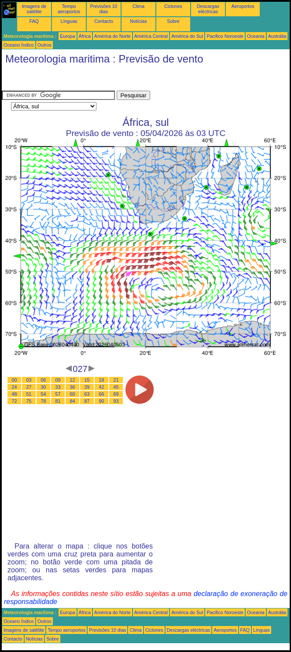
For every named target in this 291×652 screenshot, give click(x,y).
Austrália (277, 36)
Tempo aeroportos (69, 9)
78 (43, 401)
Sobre (173, 21)
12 (72, 380)
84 (72, 401)
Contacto (103, 21)
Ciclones (173, 6)
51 (29, 394)
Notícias (138, 21)
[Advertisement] (72, 80)
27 (29, 387)
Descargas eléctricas (208, 9)
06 (43, 380)
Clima (138, 6)
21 (116, 380)
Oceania (256, 36)
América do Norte (112, 36)
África (85, 36)
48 (14, 394)
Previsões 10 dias (104, 9)
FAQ (34, 21)
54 (43, 394)
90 (101, 401)
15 (87, 380)
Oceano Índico (19, 45)
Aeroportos (242, 6)
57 (58, 394)
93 (116, 401)
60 (72, 394)
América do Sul (187, 36)
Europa (67, 36)
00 (14, 380)
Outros (44, 45)
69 (116, 394)
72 (14, 401)
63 (87, 394)
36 (72, 387)
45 (116, 387)
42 (101, 387)
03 (29, 380)
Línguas (69, 21)
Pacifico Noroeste (224, 36)
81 (58, 401)
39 (87, 387)
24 (14, 387)
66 (101, 394)
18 (101, 380)
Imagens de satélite (34, 9)
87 (87, 401)
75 (29, 401)
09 (58, 380)
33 (58, 387)
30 (43, 387)
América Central (151, 36)
